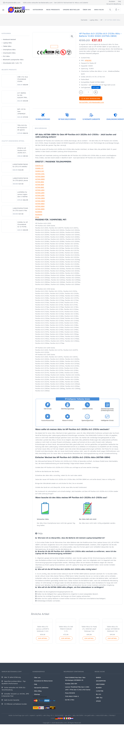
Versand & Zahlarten (41, 687)
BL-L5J (98, 694)
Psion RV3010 (70, 693)
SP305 (98, 701)
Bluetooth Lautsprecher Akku (13, 59)
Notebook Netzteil (9, 39)
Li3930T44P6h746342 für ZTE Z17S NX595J (20, 165)
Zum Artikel (42, 638)
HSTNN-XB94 (40, 206)
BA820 (98, 677)
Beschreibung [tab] (41, 128)
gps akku (68, 715)
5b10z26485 (59, 715)
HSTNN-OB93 (40, 198)
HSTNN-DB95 (40, 179)
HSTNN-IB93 (39, 182)
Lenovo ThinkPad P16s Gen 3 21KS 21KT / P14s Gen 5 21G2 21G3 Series (77, 688)
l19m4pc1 (112, 715)
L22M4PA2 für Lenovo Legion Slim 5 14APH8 (22, 194)
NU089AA (38, 212)
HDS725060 (100, 684)
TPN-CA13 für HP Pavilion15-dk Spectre (22, 127)
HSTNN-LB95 (39, 195)
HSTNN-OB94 (40, 201)
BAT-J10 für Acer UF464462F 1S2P (21, 111)
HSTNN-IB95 (39, 187)
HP (101, 20)
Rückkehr (112, 1)
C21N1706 (99, 691)
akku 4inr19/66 (78, 715)
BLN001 (99, 687)
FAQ (119, 1)
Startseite (84, 20)
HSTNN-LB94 (39, 193)
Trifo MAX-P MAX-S (72, 696)
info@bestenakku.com (11, 2)
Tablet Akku (7, 46)
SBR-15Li (99, 697)
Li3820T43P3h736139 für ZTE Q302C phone (20, 179)
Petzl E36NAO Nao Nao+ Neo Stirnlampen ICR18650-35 (75, 678)
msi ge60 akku (89, 715)
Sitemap (37, 694)
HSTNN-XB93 (39, 203)
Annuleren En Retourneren (43, 681)
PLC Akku (6, 56)
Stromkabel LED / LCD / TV (12, 63)
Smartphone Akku (9, 49)
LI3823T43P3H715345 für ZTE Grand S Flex (20, 209)
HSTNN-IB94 (39, 184)
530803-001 (39, 171)
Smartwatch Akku (9, 53)
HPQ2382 (88, 60)
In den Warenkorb (90, 98)
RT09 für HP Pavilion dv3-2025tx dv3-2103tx (22, 150)
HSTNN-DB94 (40, 176)
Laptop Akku (94, 20)
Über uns (37, 677)
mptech (32, 715)
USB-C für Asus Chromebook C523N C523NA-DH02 (22, 79)
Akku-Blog (37, 691)
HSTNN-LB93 (39, 190)
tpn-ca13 (25, 715)
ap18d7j (39, 715)
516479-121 (39, 165)
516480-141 (39, 168)
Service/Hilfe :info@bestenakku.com (91, 102)
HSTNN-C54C (40, 174)
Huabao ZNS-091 (71, 683)
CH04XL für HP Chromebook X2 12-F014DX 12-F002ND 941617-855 (22, 224)
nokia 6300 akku (102, 715)
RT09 (37, 217)
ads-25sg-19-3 (48, 715)
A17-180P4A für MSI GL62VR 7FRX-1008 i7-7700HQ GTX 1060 (22, 95)
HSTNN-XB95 (39, 209)
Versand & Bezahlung (113, 4)
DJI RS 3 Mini (69, 700)
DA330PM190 (101, 681)
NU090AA (38, 214)
